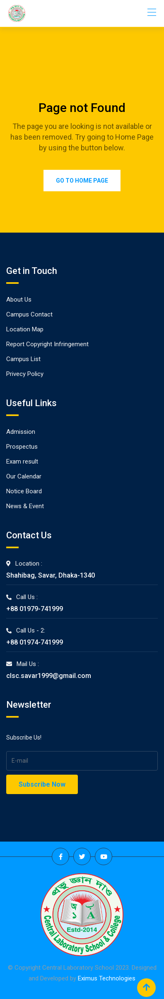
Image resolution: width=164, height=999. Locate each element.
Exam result (22, 461)
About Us (18, 299)
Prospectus (22, 446)
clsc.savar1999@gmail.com (48, 676)
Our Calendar (23, 476)
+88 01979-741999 (34, 609)
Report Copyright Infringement (47, 344)
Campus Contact (29, 314)
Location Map (24, 329)
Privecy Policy (24, 374)
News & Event (25, 506)
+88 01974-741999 (34, 642)
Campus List (23, 359)
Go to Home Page (82, 180)
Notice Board (24, 491)
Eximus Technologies (106, 978)
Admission (20, 431)
